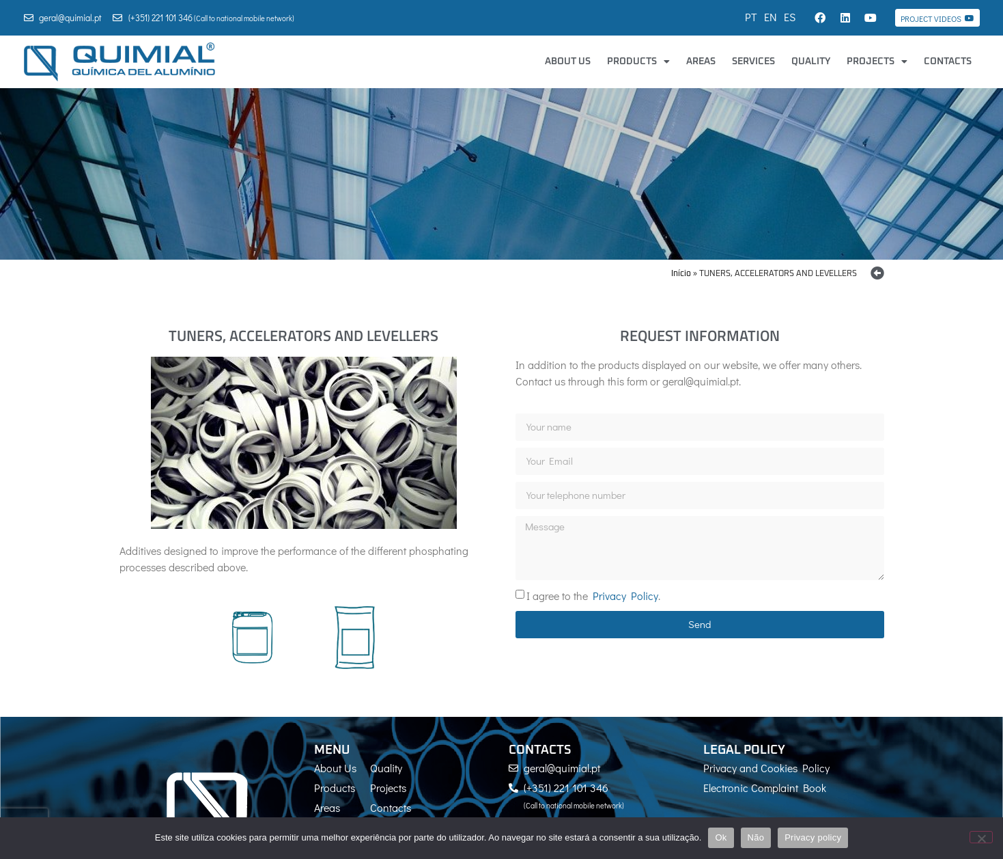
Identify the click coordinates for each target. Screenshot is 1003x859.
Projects (877, 61)
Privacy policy (813, 837)
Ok (720, 837)
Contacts (948, 61)
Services (753, 61)
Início (681, 274)
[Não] (981, 837)
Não (756, 837)
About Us (568, 61)
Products (638, 61)
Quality (810, 61)
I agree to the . (593, 595)
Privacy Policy (625, 595)
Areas (701, 61)
